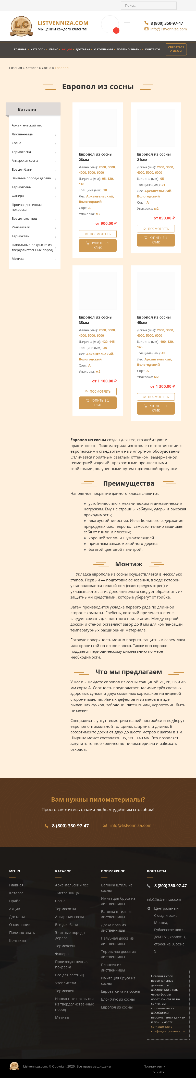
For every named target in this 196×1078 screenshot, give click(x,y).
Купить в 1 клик (97, 245)
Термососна (21, 152)
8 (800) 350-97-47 (167, 23)
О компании (103, 49)
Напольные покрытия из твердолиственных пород (32, 247)
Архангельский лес (27, 125)
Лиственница (22, 134)
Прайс (53, 49)
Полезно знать (128, 49)
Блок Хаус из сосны (118, 999)
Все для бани (22, 169)
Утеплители (21, 227)
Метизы (18, 259)
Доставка (83, 49)
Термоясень (21, 187)
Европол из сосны (117, 1007)
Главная (20, 49)
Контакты (152, 49)
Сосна (16, 143)
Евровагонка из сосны (120, 991)
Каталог (37, 49)
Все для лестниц (24, 218)
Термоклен (20, 236)
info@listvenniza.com (169, 29)
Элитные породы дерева (31, 178)
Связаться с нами (176, 49)
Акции (67, 49)
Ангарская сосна (25, 160)
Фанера (18, 196)
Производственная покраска (27, 207)
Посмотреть (100, 234)
